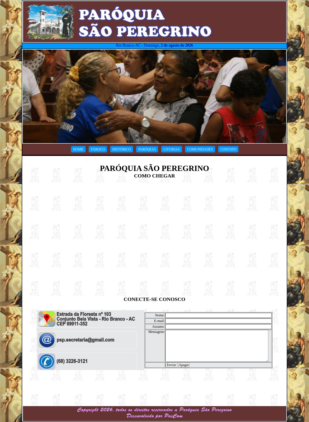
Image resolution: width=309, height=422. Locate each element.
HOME (78, 149)
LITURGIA (171, 149)
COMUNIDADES (200, 149)
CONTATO (228, 149)
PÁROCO (98, 149)
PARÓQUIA (147, 149)
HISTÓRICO (121, 149)
